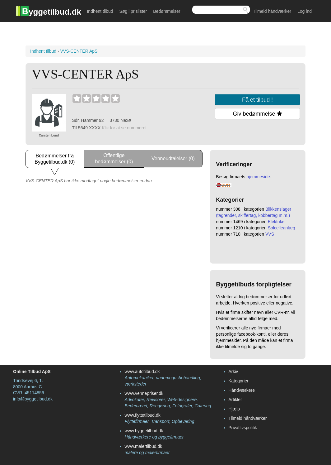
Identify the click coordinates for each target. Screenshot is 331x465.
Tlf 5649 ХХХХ (109, 127)
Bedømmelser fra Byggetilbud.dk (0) (55, 159)
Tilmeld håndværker (272, 11)
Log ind (304, 11)
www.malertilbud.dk (143, 446)
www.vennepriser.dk (144, 393)
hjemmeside (258, 176)
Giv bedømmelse (257, 114)
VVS (269, 234)
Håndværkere (241, 390)
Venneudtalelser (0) (173, 158)
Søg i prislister (133, 11)
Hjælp (234, 408)
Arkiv (233, 371)
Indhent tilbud (100, 11)
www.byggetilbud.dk (144, 430)
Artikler (235, 399)
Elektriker (277, 221)
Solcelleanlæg (281, 227)
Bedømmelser (166, 11)
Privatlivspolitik (242, 427)
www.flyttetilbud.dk (143, 415)
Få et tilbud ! (257, 100)
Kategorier (238, 380)
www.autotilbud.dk (142, 371)
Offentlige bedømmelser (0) (114, 158)
